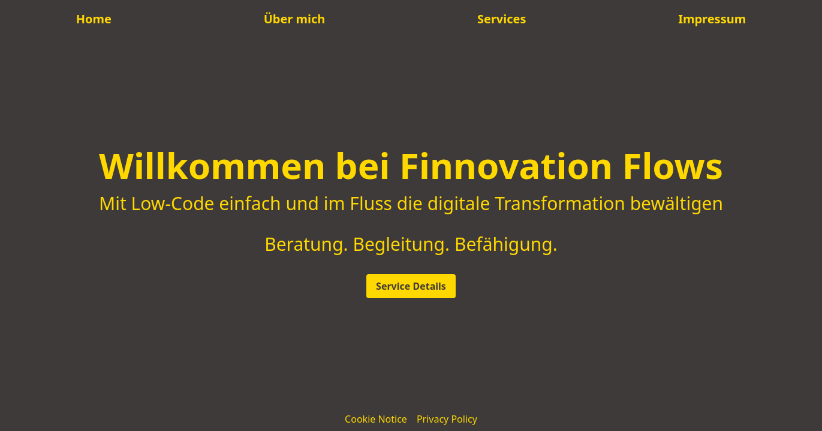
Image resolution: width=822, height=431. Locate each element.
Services (501, 19)
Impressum (712, 19)
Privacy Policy (447, 419)
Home (94, 19)
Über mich (295, 19)
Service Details (411, 286)
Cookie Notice (376, 419)
